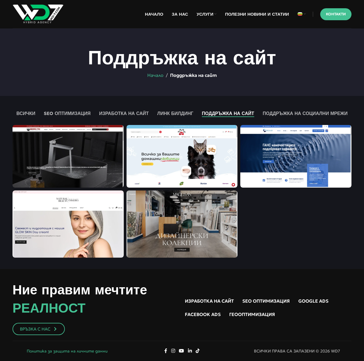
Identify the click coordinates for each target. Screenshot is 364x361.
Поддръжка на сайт (193, 75)
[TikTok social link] (197, 351)
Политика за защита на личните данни (67, 351)
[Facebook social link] (165, 351)
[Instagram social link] (173, 351)
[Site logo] (38, 13)
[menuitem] (301, 14)
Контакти (336, 14)
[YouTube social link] (181, 351)
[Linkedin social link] (190, 351)
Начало (155, 75)
